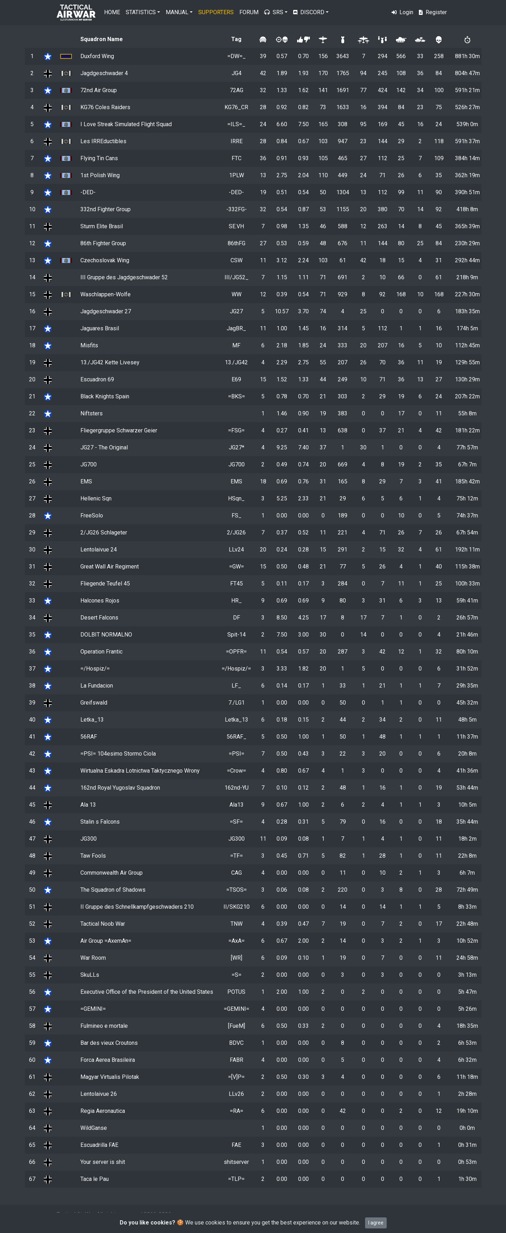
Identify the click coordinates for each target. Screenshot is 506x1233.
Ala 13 (88, 804)
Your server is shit (102, 1162)
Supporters (216, 12)
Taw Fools (93, 855)
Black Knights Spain (104, 396)
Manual (177, 12)
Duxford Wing (97, 56)
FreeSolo (91, 515)
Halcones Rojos (99, 600)
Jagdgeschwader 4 (104, 73)
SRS (273, 12)
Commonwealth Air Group (111, 872)
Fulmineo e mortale (104, 1025)
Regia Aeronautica (102, 1111)
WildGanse (93, 1128)
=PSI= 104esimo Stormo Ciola (118, 753)
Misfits (89, 345)
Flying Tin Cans (99, 158)
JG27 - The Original (104, 447)
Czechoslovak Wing (104, 260)
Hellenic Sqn (96, 498)
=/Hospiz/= (95, 668)
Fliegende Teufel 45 (105, 583)
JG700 (88, 464)
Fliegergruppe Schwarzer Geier (118, 430)
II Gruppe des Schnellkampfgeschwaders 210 (137, 906)
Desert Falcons (99, 617)
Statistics (141, 12)
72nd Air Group (98, 90)
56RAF (88, 736)
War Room (93, 957)
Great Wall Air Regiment (109, 566)
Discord (308, 12)
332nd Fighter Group (105, 209)
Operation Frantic (101, 651)
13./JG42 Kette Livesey (110, 362)
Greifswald (93, 702)
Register (433, 12)
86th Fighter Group (103, 243)
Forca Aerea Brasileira (107, 1060)
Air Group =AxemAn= (105, 940)
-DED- (88, 192)
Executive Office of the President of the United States (146, 991)
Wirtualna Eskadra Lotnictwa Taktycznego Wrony (140, 770)
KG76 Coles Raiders (105, 107)
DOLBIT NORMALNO (106, 634)
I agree (375, 1223)
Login (402, 12)
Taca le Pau (94, 1179)
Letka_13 (92, 719)
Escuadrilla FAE (99, 1145)
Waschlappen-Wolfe (105, 294)
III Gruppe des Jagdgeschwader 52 (124, 277)
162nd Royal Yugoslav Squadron (120, 787)
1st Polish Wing (100, 175)
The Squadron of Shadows (113, 889)
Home (112, 12)
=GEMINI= (93, 1008)
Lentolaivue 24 (98, 549)
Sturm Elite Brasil (101, 226)
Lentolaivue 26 (98, 1094)
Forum (248, 12)
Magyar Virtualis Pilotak (109, 1077)
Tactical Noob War (102, 923)
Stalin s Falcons (100, 821)
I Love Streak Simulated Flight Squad (126, 124)
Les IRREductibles (103, 141)
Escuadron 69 (97, 379)
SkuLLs (89, 974)
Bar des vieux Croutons (109, 1042)
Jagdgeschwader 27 (105, 311)
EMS (86, 481)
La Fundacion (96, 685)
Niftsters (91, 413)
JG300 (88, 838)
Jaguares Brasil (99, 328)
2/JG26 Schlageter (103, 532)
